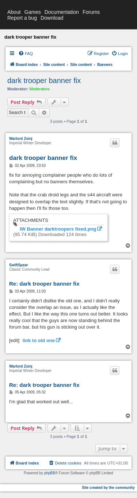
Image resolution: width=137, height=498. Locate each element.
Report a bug (22, 18)
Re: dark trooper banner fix (44, 284)
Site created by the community (108, 488)
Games (32, 12)
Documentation (62, 12)
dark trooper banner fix (44, 81)
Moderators (40, 89)
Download (52, 18)
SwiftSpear (18, 265)
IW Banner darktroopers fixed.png (58, 229)
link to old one (39, 340)
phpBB (49, 473)
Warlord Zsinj (21, 139)
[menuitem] (25, 53)
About (14, 12)
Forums (91, 12)
